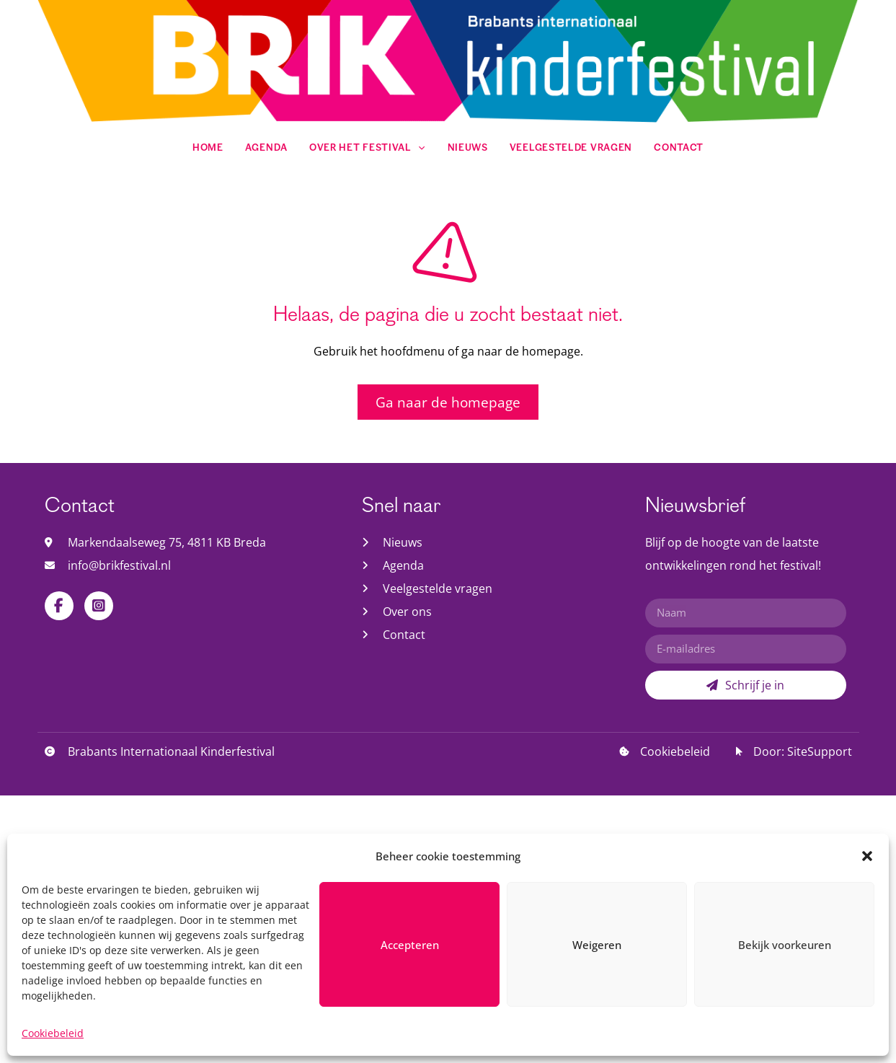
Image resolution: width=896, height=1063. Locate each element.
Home (207, 148)
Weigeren (596, 994)
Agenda (266, 148)
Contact (679, 148)
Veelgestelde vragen (571, 148)
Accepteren (410, 994)
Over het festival (367, 148)
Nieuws (468, 148)
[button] (867, 906)
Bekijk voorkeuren (784, 994)
